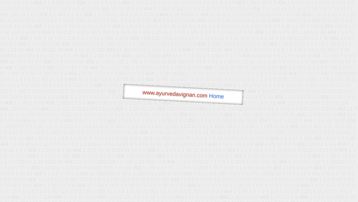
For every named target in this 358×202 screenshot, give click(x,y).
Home (216, 96)
